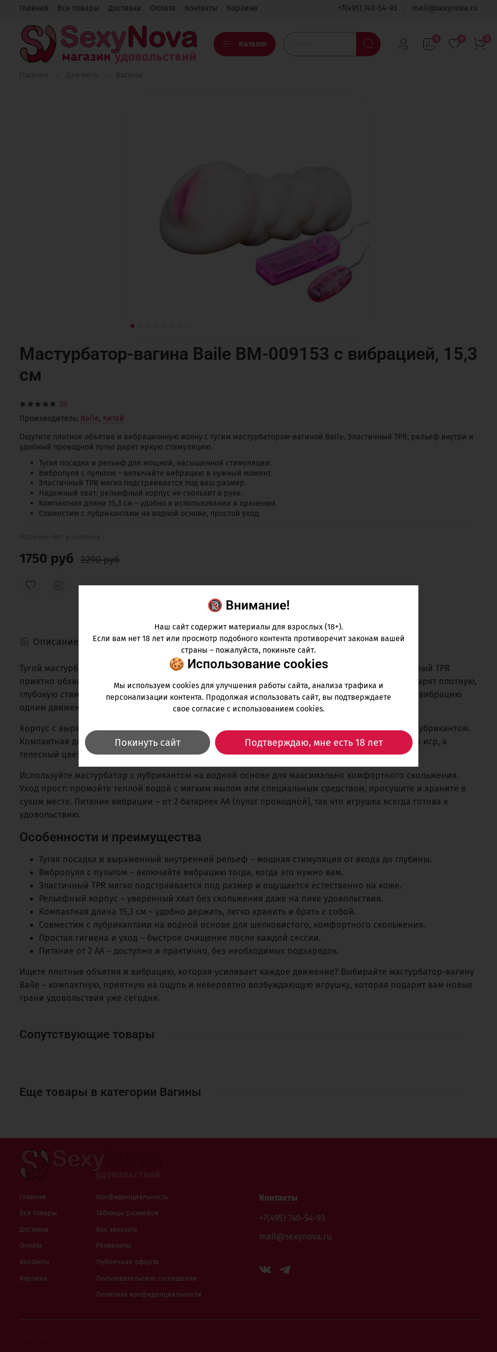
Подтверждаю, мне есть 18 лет (314, 742)
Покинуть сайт (148, 742)
